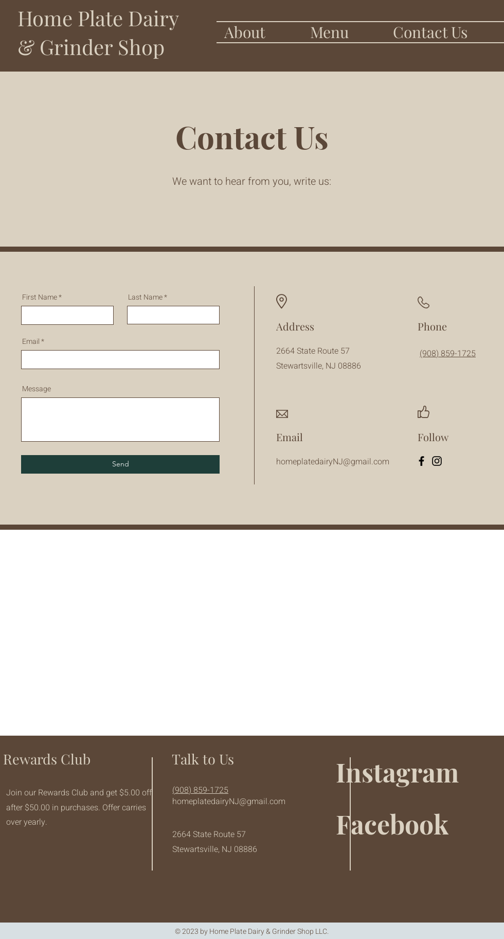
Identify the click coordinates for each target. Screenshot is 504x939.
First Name (39, 297)
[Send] (120, 464)
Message (36, 389)
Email (31, 341)
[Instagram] (436, 461)
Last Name (145, 297)
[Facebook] (421, 461)
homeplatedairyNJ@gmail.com (228, 801)
